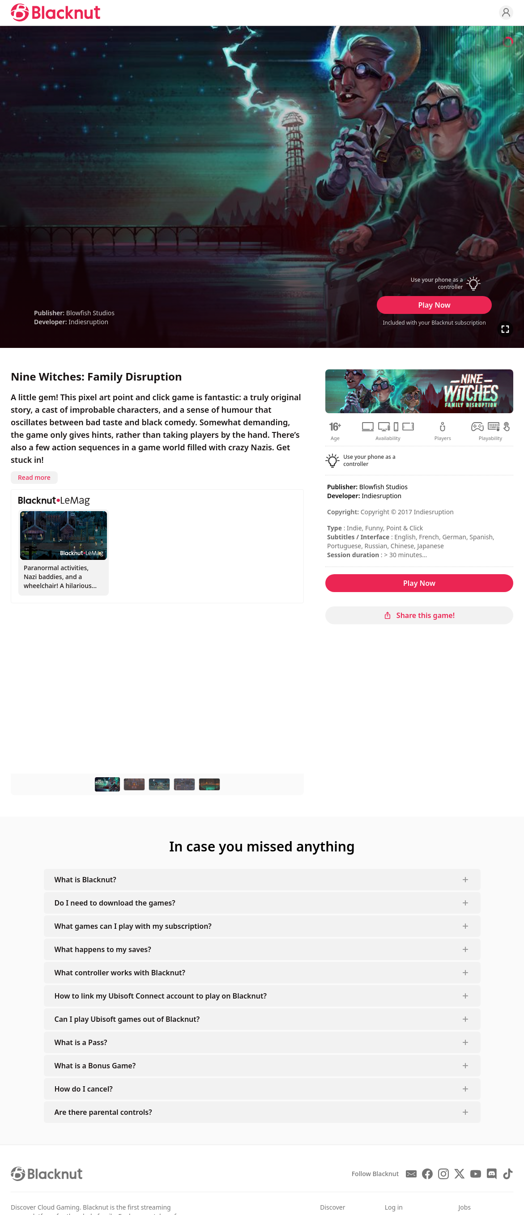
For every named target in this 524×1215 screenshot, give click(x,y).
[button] (434, 283)
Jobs (464, 1207)
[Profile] (506, 12)
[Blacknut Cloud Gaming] (55, 12)
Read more (34, 477)
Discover (332, 1207)
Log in (394, 1207)
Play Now (434, 305)
